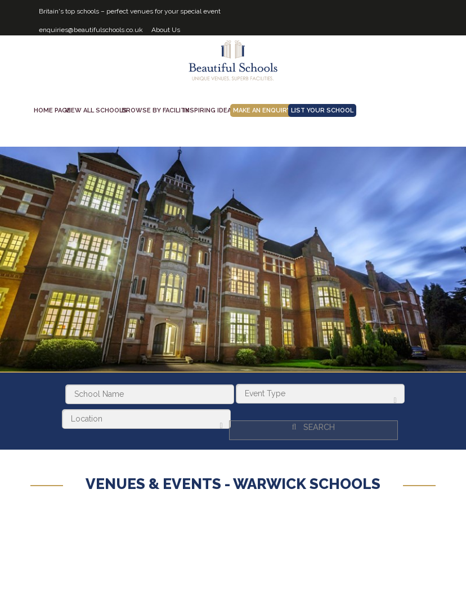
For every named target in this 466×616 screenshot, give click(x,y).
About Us (165, 30)
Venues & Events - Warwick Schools (233, 479)
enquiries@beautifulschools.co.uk (91, 30)
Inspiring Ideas (209, 110)
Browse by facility (155, 110)
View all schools (96, 110)
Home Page (52, 110)
